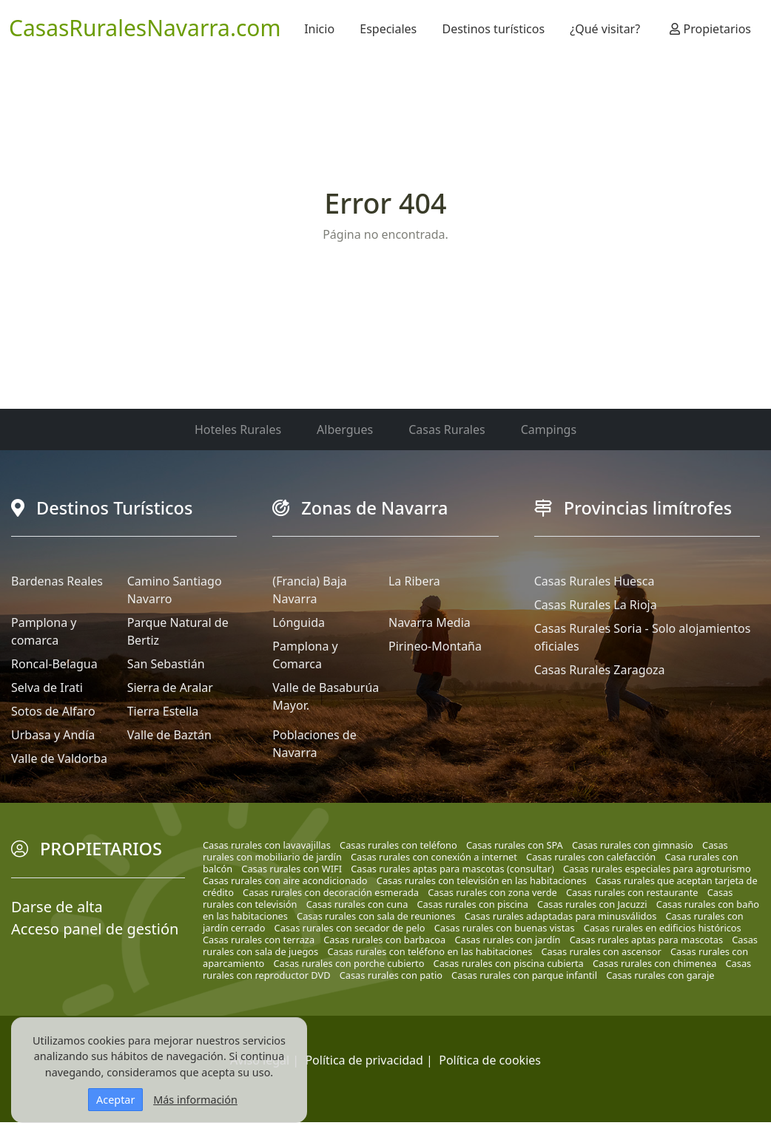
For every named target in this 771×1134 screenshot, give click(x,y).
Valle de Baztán (169, 735)
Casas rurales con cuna (357, 904)
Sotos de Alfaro (53, 711)
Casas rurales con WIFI (291, 868)
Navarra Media (429, 622)
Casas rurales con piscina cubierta (509, 963)
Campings (548, 429)
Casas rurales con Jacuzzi (592, 904)
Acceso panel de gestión (94, 929)
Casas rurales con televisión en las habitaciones (482, 880)
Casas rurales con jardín (507, 939)
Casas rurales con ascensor (601, 951)
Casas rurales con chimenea (654, 963)
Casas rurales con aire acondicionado (285, 880)
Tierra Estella (163, 711)
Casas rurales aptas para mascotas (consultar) (452, 868)
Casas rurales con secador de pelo (350, 927)
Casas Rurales (446, 429)
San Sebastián (166, 664)
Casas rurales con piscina (472, 904)
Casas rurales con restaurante (632, 892)
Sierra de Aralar (170, 687)
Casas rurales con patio (391, 975)
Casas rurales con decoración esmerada (331, 892)
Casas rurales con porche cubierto (349, 963)
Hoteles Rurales (238, 429)
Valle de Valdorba (59, 758)
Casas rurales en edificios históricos (662, 927)
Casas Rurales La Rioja (595, 605)
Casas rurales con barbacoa (384, 939)
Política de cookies (490, 1060)
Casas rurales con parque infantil (524, 975)
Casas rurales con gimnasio (632, 845)
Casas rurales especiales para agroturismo (657, 868)
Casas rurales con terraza (258, 939)
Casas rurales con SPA (514, 845)
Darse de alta (57, 907)
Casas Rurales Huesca (594, 581)
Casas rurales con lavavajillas (267, 845)
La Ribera (414, 581)
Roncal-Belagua (54, 664)
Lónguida (298, 622)
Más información (195, 1100)
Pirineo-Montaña (435, 646)
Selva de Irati (47, 687)
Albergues (345, 429)
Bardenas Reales (57, 581)
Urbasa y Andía (53, 735)
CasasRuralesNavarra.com (145, 28)
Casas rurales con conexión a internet (434, 856)
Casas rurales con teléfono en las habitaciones (429, 951)
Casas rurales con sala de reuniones (376, 916)
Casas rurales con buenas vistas (504, 927)
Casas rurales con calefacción (591, 856)
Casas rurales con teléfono (398, 845)
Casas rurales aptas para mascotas (646, 939)
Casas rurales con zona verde (492, 892)
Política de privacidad (364, 1060)
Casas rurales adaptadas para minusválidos (561, 916)
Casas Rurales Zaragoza (599, 670)
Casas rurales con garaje (660, 975)
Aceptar (115, 1100)
